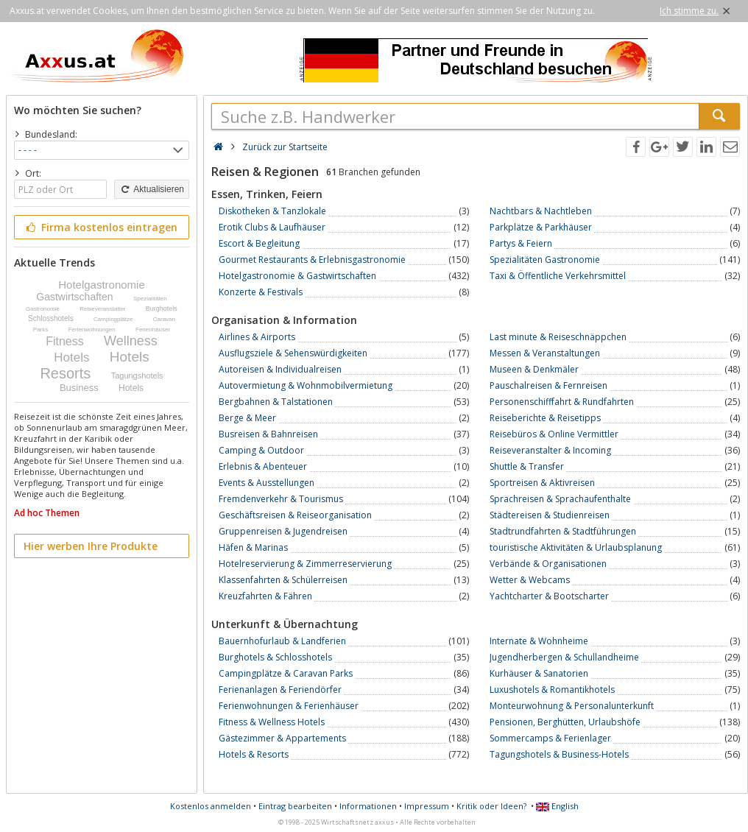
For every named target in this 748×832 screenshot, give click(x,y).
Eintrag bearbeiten (295, 805)
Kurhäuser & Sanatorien (539, 673)
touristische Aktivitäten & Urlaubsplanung (576, 547)
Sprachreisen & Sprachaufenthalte (560, 499)
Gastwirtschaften (74, 297)
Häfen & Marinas (253, 547)
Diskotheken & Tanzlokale (272, 211)
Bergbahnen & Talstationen (276, 401)
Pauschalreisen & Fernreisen (548, 385)
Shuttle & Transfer (527, 466)
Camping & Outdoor (261, 450)
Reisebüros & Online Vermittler (554, 434)
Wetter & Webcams (530, 580)
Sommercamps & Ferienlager (550, 738)
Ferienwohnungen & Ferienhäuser (289, 705)
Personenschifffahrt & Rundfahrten (562, 401)
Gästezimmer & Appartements (282, 738)
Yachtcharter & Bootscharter (549, 596)
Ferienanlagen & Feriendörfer (280, 689)
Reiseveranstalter (102, 309)
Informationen (368, 805)
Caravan (164, 319)
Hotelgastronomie (101, 284)
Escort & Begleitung (259, 243)
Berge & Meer (247, 418)
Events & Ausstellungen (266, 482)
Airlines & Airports (257, 337)
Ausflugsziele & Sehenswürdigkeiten (293, 353)
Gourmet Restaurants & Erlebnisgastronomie (312, 259)
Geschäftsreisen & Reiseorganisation (295, 515)
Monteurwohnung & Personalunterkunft (572, 705)
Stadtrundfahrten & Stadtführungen (563, 531)
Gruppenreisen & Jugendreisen (283, 531)
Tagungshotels (137, 375)
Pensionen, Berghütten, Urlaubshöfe (565, 722)
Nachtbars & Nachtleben (541, 211)
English (557, 805)
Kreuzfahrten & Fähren (265, 596)
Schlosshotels (51, 318)
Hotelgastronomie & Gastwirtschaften (297, 275)
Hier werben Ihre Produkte (91, 546)
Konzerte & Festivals (261, 292)
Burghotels (161, 308)
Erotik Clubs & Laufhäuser (272, 227)
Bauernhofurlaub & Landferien (282, 641)
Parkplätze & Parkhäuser (541, 227)
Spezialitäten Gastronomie (545, 259)
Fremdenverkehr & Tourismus (281, 499)
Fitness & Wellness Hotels (272, 722)
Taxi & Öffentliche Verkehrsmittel (558, 275)
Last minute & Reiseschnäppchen (558, 337)
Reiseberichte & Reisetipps (545, 418)
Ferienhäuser (152, 329)
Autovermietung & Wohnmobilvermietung (305, 385)
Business (79, 387)
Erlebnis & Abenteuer (263, 466)
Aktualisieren (151, 189)
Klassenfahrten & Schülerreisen (283, 580)
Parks (40, 329)
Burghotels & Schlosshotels (275, 657)
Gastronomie (43, 309)
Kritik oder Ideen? (491, 805)
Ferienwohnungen (92, 329)
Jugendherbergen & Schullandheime (564, 657)
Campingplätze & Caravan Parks (286, 673)
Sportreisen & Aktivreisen (542, 482)
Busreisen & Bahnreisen (268, 434)
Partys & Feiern (521, 243)
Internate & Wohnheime (539, 641)
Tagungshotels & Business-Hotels (559, 754)
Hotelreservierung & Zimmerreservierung (305, 563)
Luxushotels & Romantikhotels (552, 689)
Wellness (131, 341)
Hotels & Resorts (254, 754)
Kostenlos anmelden (210, 805)
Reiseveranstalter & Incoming (550, 450)
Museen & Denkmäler (534, 369)
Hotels (71, 357)
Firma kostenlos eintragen (100, 227)
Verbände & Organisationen (548, 563)
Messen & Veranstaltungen (545, 353)
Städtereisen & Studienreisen (550, 515)
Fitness (65, 341)
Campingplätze (113, 319)
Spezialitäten (150, 298)
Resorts (65, 373)
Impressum (426, 805)
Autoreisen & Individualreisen (280, 369)
